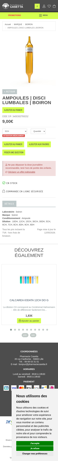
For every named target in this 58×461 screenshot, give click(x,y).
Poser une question (13, 152)
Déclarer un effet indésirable (21, 172)
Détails (9, 203)
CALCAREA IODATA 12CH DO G (29, 300)
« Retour (9, 91)
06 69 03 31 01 (31, 361)
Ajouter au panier (13, 110)
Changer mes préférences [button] (34, 453)
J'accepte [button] (34, 443)
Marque (18, 24)
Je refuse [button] (34, 448)
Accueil (8, 24)
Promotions (14, 15)
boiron (28, 24)
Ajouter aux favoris (39, 144)
